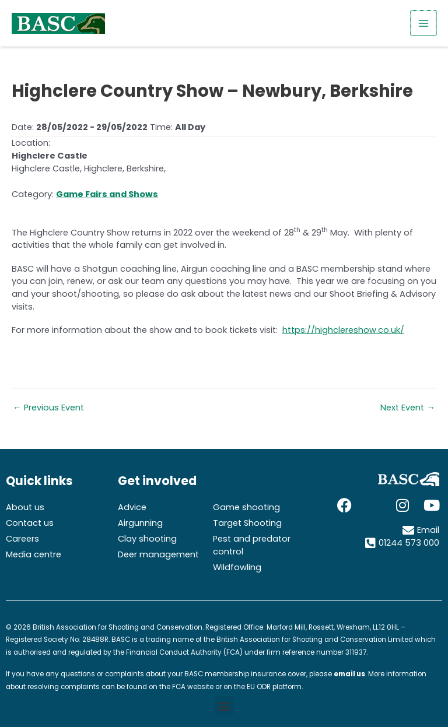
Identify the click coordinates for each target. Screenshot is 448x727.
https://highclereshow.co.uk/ (343, 330)
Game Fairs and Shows (107, 194)
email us (349, 674)
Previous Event (48, 407)
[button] (224, 705)
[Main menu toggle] (424, 23)
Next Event (407, 407)
